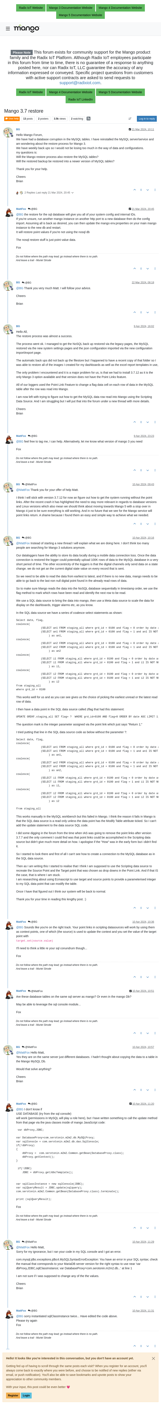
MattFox (21, 209)
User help (12, 118)
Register (13, 1395)
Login (26, 1395)
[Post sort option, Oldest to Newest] (130, 119)
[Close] (153, 1358)
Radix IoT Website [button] (31, 7)
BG (18, 129)
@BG (32, 209)
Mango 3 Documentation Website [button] (70, 7)
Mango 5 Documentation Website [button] (80, 15)
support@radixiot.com (80, 82)
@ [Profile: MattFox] (23, 489)
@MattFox (29, 484)
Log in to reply (147, 118)
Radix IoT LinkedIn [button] (80, 99)
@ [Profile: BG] (19, 214)
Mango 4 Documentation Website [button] (120, 7)
